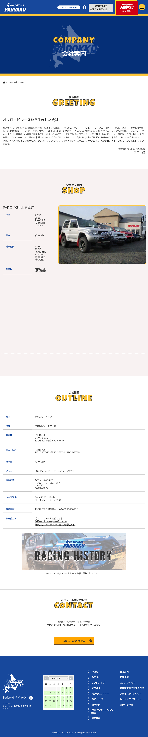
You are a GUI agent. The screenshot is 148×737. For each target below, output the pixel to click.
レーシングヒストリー (131, 699)
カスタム (96, 677)
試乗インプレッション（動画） (100, 711)
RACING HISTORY (68, 7)
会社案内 (124, 671)
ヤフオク (96, 688)
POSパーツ (97, 699)
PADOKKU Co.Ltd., (64, 732)
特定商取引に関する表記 (132, 688)
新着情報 (124, 677)
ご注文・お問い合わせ (101, 8)
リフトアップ (98, 682)
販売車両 (96, 718)
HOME (95, 671)
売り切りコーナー (100, 693)
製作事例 (96, 704)
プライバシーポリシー (131, 693)
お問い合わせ (126, 704)
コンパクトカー (127, 682)
